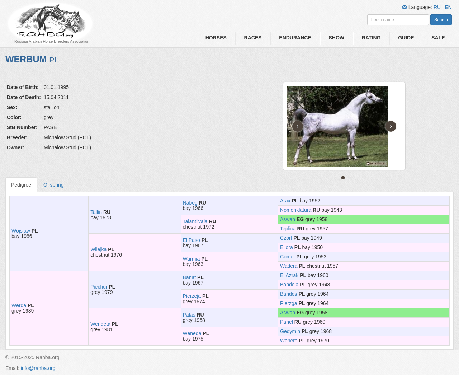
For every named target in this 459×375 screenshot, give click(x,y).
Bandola (289, 284)
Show (336, 38)
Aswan (287, 219)
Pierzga (288, 303)
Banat (189, 277)
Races (253, 38)
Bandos (288, 294)
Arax (285, 200)
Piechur (98, 287)
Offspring (53, 185)
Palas (189, 315)
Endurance (295, 38)
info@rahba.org (38, 368)
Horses (216, 38)
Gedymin (290, 331)
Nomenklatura (295, 210)
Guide (406, 38)
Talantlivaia (195, 221)
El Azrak (289, 275)
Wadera (289, 266)
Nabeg (190, 203)
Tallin (96, 212)
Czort (286, 238)
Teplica (288, 228)
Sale (438, 38)
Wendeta (100, 324)
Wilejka (98, 249)
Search (441, 19)
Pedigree (21, 185)
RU (438, 7)
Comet (287, 256)
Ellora (286, 247)
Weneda (192, 333)
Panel (286, 322)
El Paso (191, 240)
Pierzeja (192, 296)
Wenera (289, 340)
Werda (18, 305)
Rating (371, 38)
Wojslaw (20, 231)
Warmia (191, 259)
